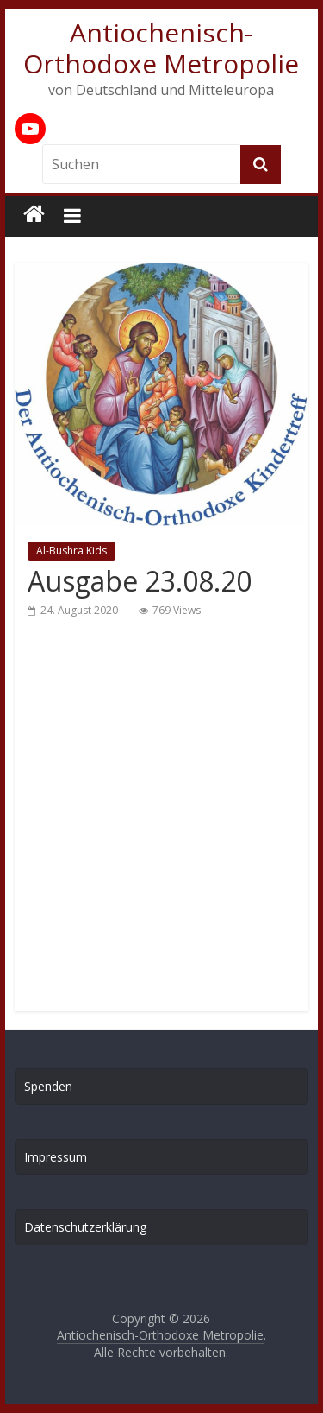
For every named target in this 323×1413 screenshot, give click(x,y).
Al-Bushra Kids (71, 550)
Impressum (55, 1157)
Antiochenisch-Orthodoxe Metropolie (161, 48)
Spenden (48, 1086)
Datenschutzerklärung (85, 1227)
